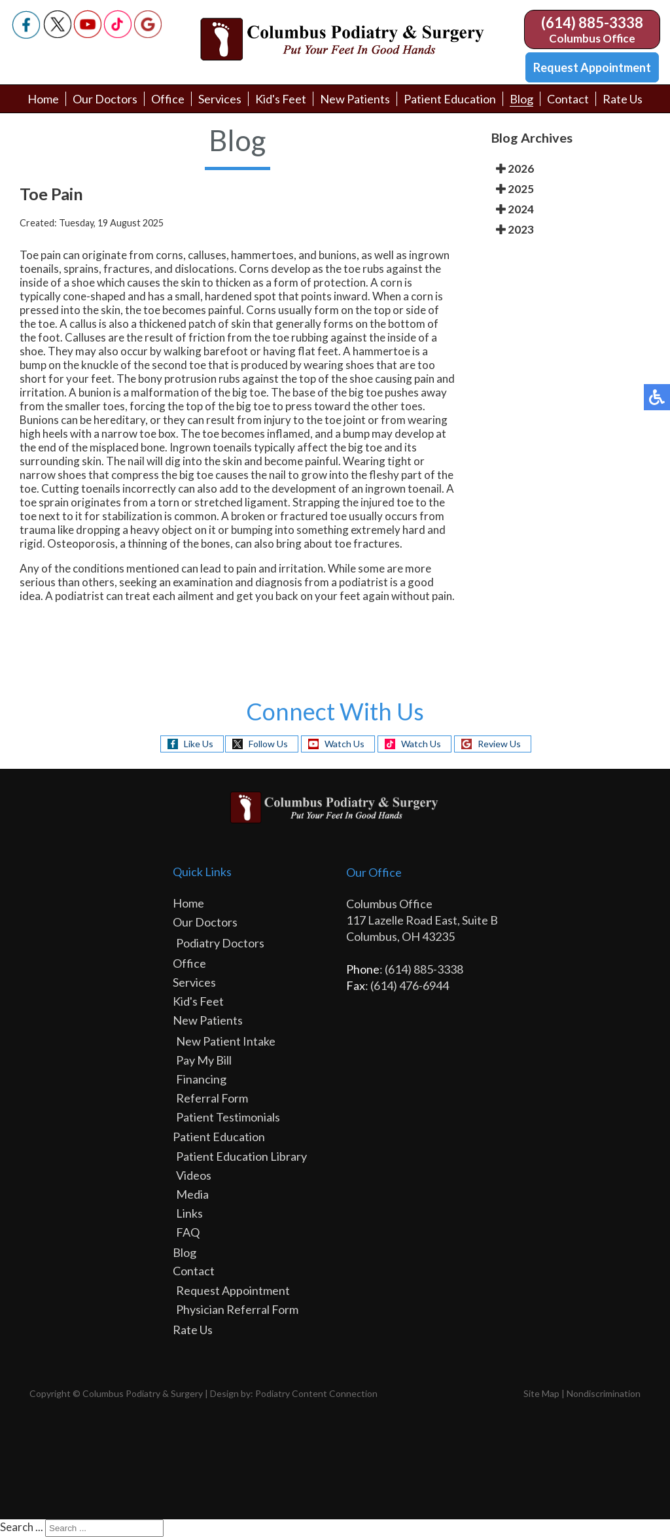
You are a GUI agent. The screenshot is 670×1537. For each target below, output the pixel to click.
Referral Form (212, 1098)
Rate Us (623, 99)
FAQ (188, 1232)
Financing (201, 1079)
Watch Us (344, 743)
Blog (521, 99)
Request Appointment (592, 67)
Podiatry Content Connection (316, 1393)
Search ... (21, 1527)
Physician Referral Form (237, 1309)
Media (192, 1194)
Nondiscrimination (604, 1393)
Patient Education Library (241, 1156)
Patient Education (450, 99)
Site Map (541, 1393)
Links (189, 1213)
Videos (193, 1175)
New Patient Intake (225, 1041)
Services (219, 99)
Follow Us (268, 743)
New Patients (355, 99)
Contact (568, 99)
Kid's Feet (280, 99)
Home (43, 99)
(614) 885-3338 (592, 22)
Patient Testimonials (228, 1117)
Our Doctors (105, 99)
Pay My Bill (204, 1060)
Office (168, 99)
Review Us (499, 743)
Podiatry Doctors (220, 943)
